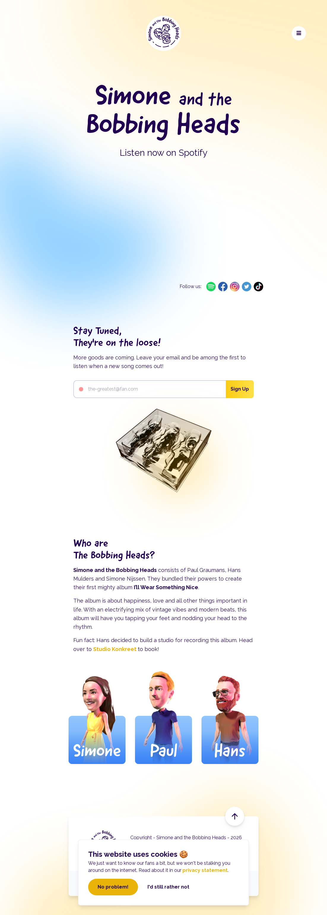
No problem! (113, 887)
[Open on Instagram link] (234, 286)
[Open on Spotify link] (211, 286)
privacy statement (205, 870)
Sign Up (240, 389)
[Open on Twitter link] (246, 286)
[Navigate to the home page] (163, 33)
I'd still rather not (168, 887)
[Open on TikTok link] (258, 286)
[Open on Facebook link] (223, 286)
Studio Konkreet (115, 649)
